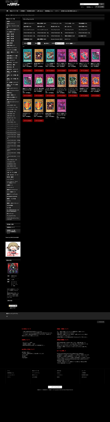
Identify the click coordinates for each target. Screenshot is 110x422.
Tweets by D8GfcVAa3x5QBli (12, 237)
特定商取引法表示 (85, 374)
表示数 (25, 43)
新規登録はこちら (10, 372)
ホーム (8, 370)
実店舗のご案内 (10, 224)
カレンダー (84, 370)
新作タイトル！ (35, 374)
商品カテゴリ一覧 (35, 370)
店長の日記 (9, 300)
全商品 (8, 21)
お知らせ (58, 372)
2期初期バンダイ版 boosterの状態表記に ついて (13, 232)
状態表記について (11, 227)
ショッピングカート (11, 374)
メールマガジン (60, 374)
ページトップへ (101, 321)
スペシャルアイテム (36, 372)
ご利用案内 (84, 372)
